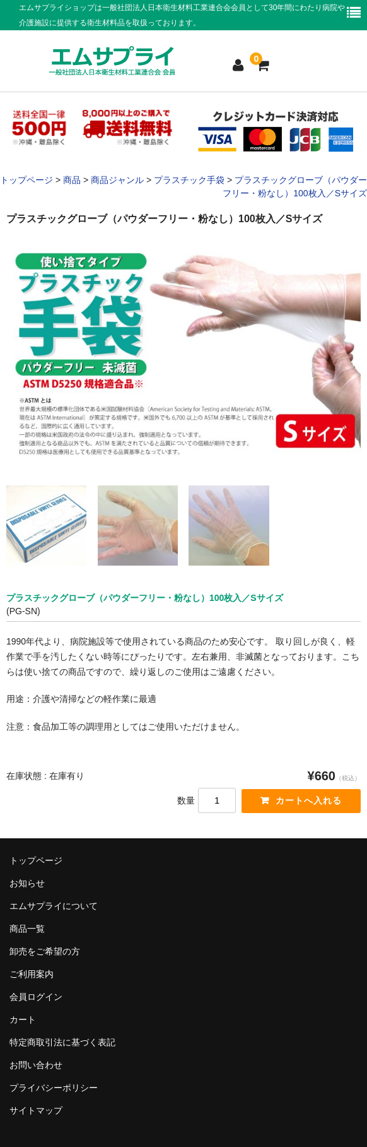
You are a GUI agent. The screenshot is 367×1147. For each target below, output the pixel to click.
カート (22, 1019)
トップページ (35, 860)
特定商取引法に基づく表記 (62, 1042)
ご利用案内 (31, 974)
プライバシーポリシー (53, 1088)
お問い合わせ (35, 1065)
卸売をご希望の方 (44, 951)
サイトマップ (35, 1110)
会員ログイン (35, 997)
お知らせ (27, 883)
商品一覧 (27, 929)
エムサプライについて (53, 906)
